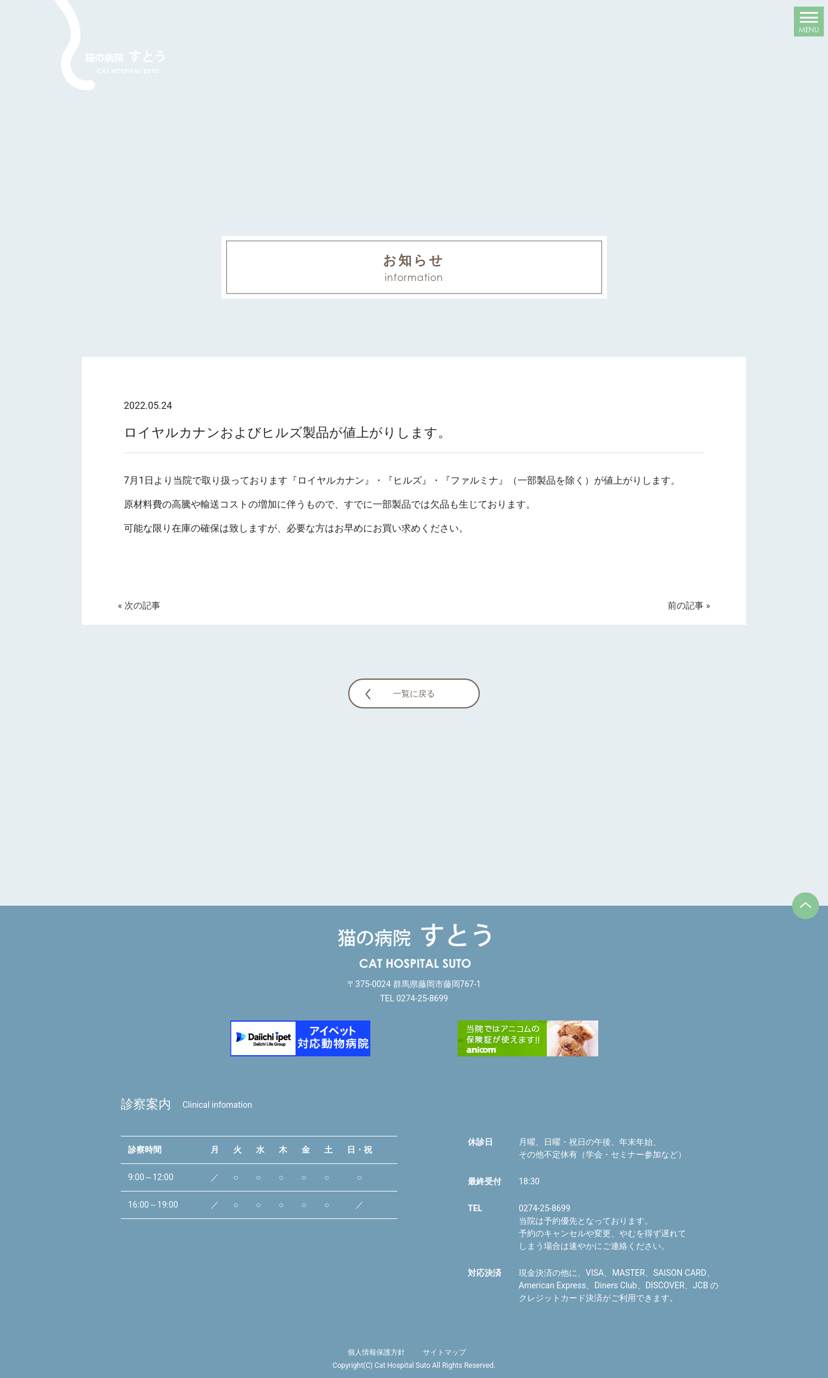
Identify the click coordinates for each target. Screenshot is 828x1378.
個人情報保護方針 (376, 1352)
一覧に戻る (414, 693)
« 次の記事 (139, 605)
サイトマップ (444, 1352)
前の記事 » (689, 605)
